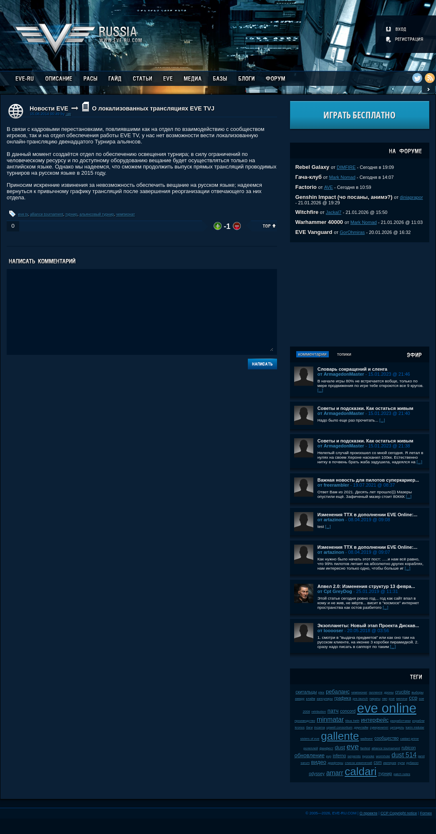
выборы (418, 692)
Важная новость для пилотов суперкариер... (368, 479)
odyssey (317, 773)
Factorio (306, 187)
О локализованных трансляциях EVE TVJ (153, 108)
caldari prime (409, 739)
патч (333, 711)
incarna (319, 727)
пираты (375, 699)
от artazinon (331, 519)
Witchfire (307, 212)
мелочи (402, 699)
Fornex (426, 813)
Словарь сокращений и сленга (353, 369)
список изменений (359, 763)
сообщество (386, 738)
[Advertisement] (359, 294)
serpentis (354, 756)
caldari (361, 771)
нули (401, 763)
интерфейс (374, 720)
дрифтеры (335, 763)
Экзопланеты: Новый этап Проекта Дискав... (368, 625)
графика (342, 698)
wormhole (383, 756)
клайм (310, 699)
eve (353, 747)
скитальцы (306, 692)
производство (305, 721)
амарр (300, 699)
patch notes (401, 774)
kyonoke (368, 756)
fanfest (365, 748)
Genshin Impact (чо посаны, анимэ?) (344, 197)
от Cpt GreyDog (335, 591)
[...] (320, 390)
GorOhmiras (352, 232)
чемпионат (125, 214)
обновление (310, 755)
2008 (306, 711)
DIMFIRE (346, 167)
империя (389, 763)
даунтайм (361, 727)
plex (321, 692)
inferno (339, 756)
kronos (300, 727)
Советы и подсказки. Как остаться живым (365, 408)
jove (392, 699)
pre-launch (360, 699)
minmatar (330, 719)
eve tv (23, 214)
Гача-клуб (308, 177)
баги (309, 727)
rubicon (408, 748)
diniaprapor (411, 197)
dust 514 (403, 755)
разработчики (400, 721)
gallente (340, 736)
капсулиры (325, 699)
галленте (376, 692)
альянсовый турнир (97, 214)
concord (347, 711)
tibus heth (352, 721)
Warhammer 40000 (319, 222)
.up (68, 114)
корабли (418, 721)
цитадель (397, 727)
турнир (72, 214)
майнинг (366, 739)
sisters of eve (310, 739)
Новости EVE (49, 108)
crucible (402, 692)
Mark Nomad (342, 177)
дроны (388, 692)
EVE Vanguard (314, 232)
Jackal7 (333, 212)
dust (340, 747)
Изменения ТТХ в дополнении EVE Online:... (368, 514)
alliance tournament (46, 214)
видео (318, 762)
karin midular (415, 727)
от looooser (330, 630)
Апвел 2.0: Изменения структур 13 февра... (366, 586)
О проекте (369, 813)
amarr (334, 772)
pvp (329, 756)
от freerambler (333, 484)
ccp (413, 698)
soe (421, 699)
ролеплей (310, 748)
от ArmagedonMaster (341, 374)
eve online (386, 708)
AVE (328, 187)
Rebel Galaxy (312, 167)
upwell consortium (339, 727)
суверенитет (379, 727)
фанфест (326, 748)
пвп (385, 699)
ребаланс (338, 691)
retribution (319, 711)
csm (378, 762)
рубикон (412, 763)
